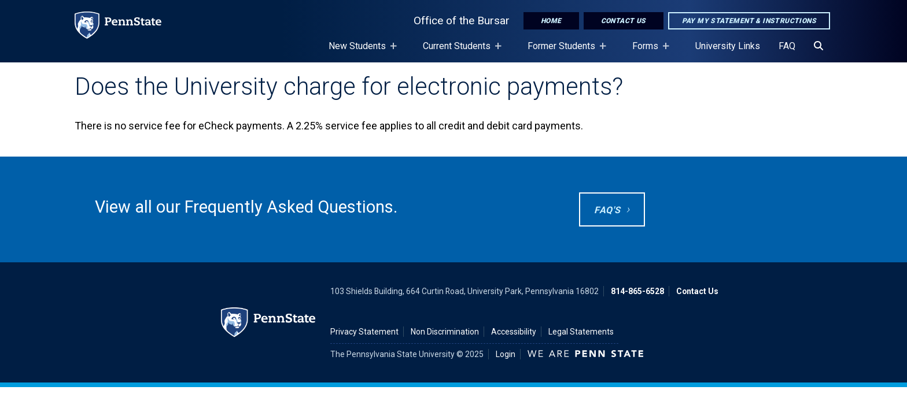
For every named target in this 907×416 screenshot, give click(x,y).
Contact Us (623, 21)
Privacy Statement (364, 331)
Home (551, 21)
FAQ (787, 45)
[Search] (818, 46)
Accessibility (513, 331)
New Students (359, 51)
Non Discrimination (445, 331)
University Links (727, 45)
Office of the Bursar (462, 20)
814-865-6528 (637, 291)
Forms (647, 51)
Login (505, 354)
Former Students (563, 51)
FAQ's (607, 210)
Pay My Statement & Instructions (749, 21)
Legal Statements (581, 331)
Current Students (459, 51)
